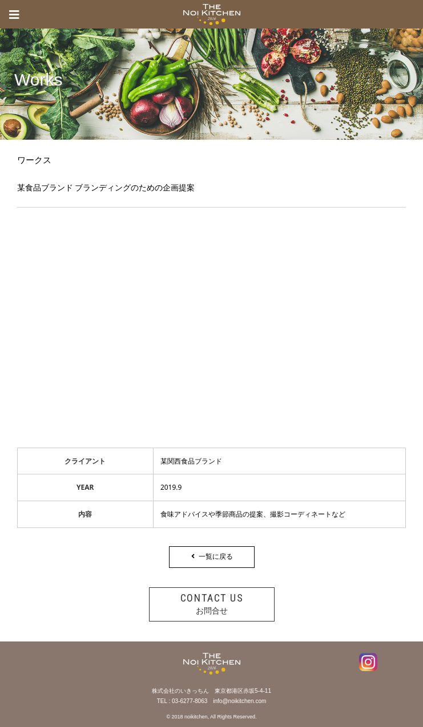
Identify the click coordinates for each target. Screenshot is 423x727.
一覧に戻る (211, 556)
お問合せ (211, 603)
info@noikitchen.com (239, 701)
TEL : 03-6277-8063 (182, 701)
